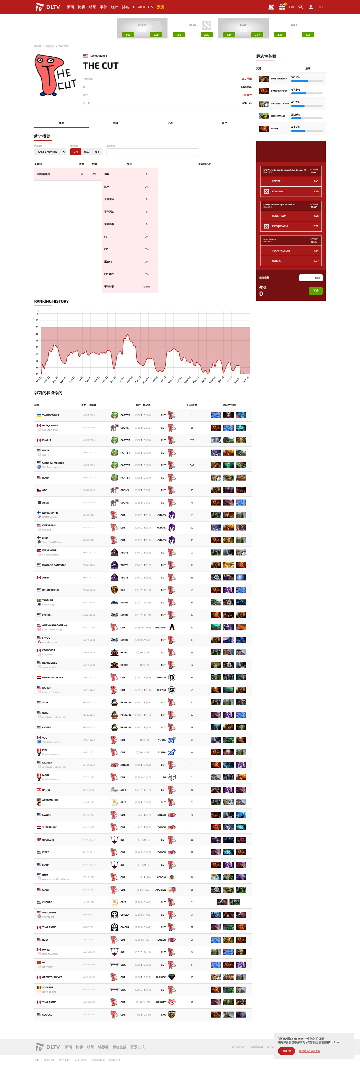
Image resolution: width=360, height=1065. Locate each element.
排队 (86, 151)
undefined (239, 1047)
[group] (142, 28)
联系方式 (137, 1047)
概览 (61, 122)
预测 (160, 7)
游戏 (115, 122)
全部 (75, 151)
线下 (97, 151)
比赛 (81, 7)
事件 (103, 7)
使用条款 (64, 1060)
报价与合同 (98, 1060)
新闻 (70, 7)
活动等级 (110, 146)
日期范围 (38, 146)
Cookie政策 (81, 1060)
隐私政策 (49, 1060)
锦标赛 (103, 1047)
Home (38, 46)
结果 (92, 7)
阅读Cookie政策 (309, 1051)
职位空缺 (119, 1047)
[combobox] (152, 152)
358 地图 (247, 78)
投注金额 (264, 277)
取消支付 (114, 1060)
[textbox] (109, 152)
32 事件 (247, 95)
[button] (322, 28)
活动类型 (74, 146)
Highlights (143, 7)
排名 (125, 7)
